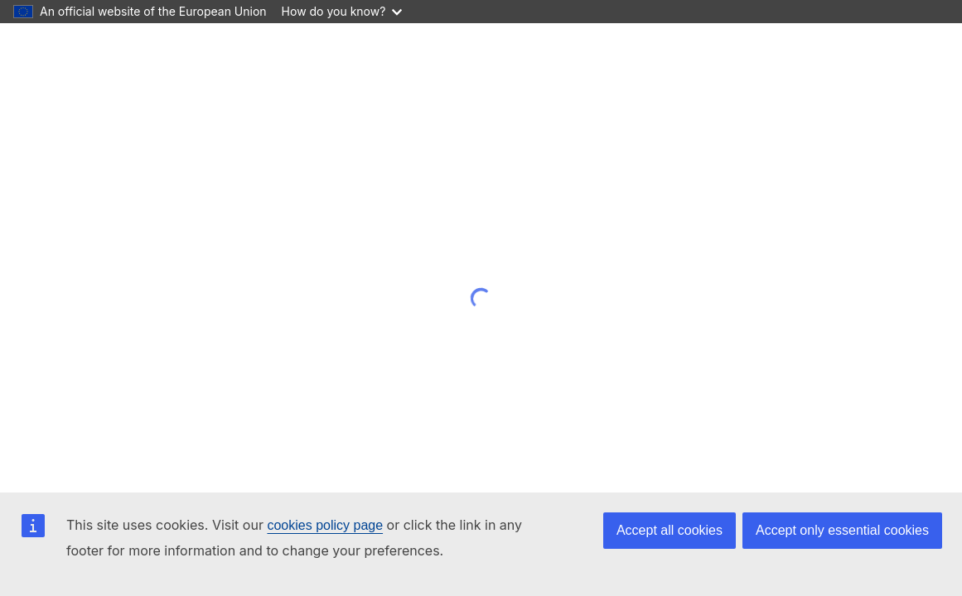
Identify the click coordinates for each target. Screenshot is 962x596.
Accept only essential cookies (842, 530)
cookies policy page (325, 525)
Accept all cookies (669, 530)
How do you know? (342, 11)
